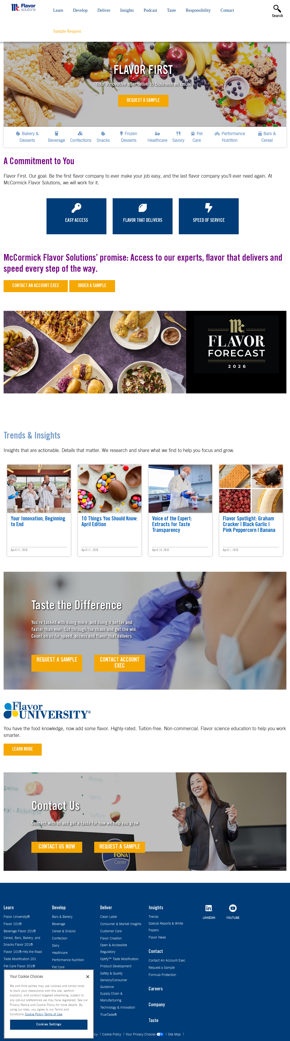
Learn (58, 10)
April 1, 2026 (230, 550)
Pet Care (58, 967)
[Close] (87, 976)
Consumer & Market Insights (120, 924)
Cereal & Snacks (63, 931)
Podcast (150, 10)
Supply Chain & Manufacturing (111, 997)
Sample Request (67, 31)
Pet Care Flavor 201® (19, 966)
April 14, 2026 (160, 550)
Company (157, 1005)
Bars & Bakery (62, 917)
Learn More (22, 749)
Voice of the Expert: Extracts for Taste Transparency (172, 525)
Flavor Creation (111, 938)
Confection (59, 938)
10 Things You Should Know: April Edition (109, 522)
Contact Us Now (57, 847)
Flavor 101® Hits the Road (23, 952)
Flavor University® (17, 917)
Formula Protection (162, 975)
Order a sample (92, 286)
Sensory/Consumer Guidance (113, 984)
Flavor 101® (13, 924)
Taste (171, 10)
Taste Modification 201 (20, 959)
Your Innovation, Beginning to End (38, 522)
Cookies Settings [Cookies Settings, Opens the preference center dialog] (48, 1024)
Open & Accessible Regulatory (113, 949)
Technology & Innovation (117, 1007)
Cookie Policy (112, 1034)
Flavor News (157, 937)
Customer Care (111, 931)
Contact (227, 10)
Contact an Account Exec (35, 286)
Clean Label (108, 917)
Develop (80, 10)
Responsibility (198, 10)
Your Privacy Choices (145, 1034)
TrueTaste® (108, 1015)
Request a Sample (143, 100)
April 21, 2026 (19, 550)
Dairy (55, 945)
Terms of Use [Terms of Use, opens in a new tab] (53, 1014)
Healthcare (60, 953)
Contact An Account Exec (167, 960)
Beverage (58, 924)
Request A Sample (57, 660)
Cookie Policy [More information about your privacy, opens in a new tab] (34, 1014)
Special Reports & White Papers (166, 927)
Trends (153, 917)
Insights (127, 10)
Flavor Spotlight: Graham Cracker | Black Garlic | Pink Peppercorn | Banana (249, 525)
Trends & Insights (32, 436)
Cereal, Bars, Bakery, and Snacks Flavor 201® (22, 941)
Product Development (115, 966)
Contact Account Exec (119, 663)
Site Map (175, 1034)
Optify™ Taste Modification (119, 959)
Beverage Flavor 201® (20, 931)
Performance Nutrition (68, 960)
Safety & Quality (111, 973)
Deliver (104, 10)
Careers (156, 989)
